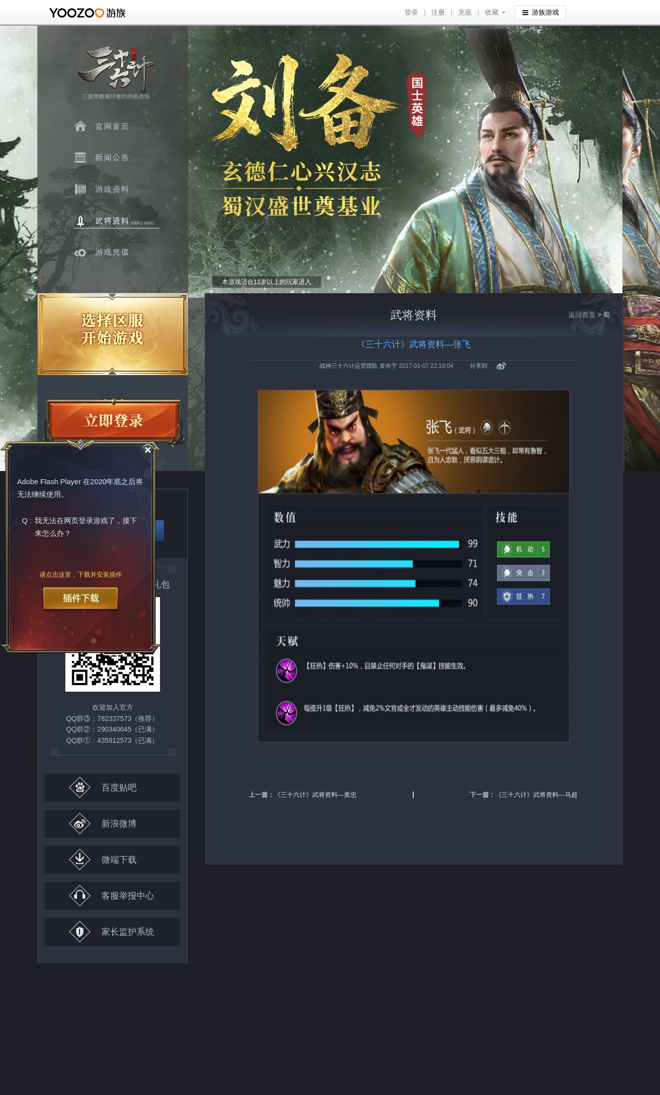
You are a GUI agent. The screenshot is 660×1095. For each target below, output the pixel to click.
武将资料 (117, 221)
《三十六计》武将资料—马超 (536, 794)
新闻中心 (117, 158)
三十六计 (115, 73)
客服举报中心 (111, 895)
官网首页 (117, 126)
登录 (411, 12)
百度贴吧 (103, 787)
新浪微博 (103, 823)
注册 (438, 12)
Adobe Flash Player (49, 482)
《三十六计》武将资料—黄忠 (315, 794)
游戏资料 (117, 189)
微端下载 (103, 859)
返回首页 (582, 315)
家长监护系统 (111, 932)
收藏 (492, 12)
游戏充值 (117, 252)
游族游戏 (540, 12)
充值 (465, 12)
